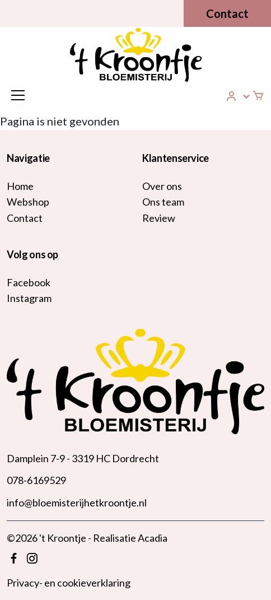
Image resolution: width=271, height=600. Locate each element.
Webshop (28, 202)
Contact (227, 13)
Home (20, 186)
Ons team (163, 202)
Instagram (29, 298)
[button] (238, 96)
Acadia (152, 538)
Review (158, 218)
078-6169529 (36, 480)
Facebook (28, 282)
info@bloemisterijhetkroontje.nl (77, 502)
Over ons (162, 186)
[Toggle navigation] (18, 95)
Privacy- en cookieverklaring (68, 582)
